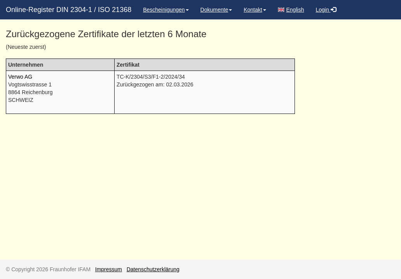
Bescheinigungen (165, 10)
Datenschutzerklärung (153, 269)
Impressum (108, 269)
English (291, 10)
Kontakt (255, 10)
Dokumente (216, 10)
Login (326, 10)
